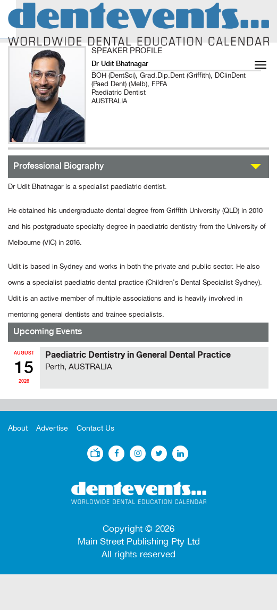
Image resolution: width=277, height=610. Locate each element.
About (18, 428)
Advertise (52, 428)
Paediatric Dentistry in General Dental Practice (138, 355)
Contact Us (95, 428)
